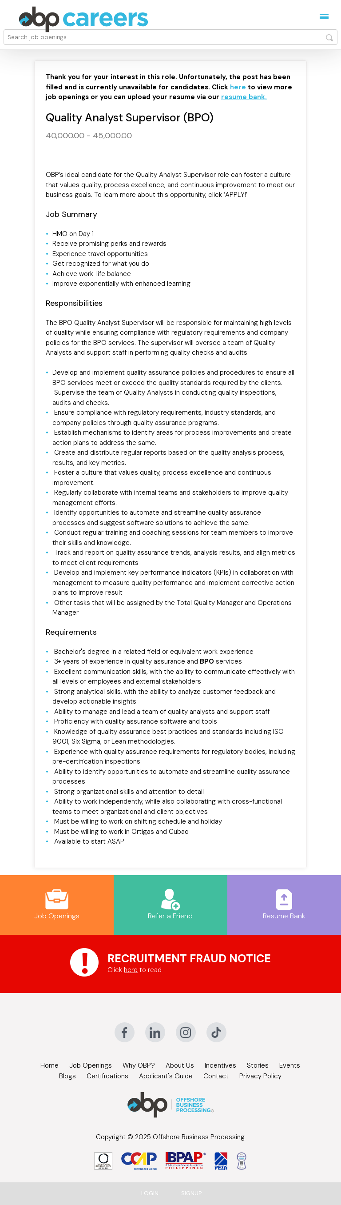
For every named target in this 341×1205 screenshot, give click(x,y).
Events (289, 1065)
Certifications (107, 1076)
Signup (191, 1193)
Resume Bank (284, 905)
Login (150, 1193)
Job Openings (56, 905)
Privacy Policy (260, 1076)
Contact (216, 1076)
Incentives (220, 1065)
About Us (180, 1065)
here (131, 969)
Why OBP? (139, 1065)
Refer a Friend (170, 905)
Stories (258, 1065)
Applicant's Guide (166, 1076)
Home (49, 1065)
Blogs (67, 1076)
